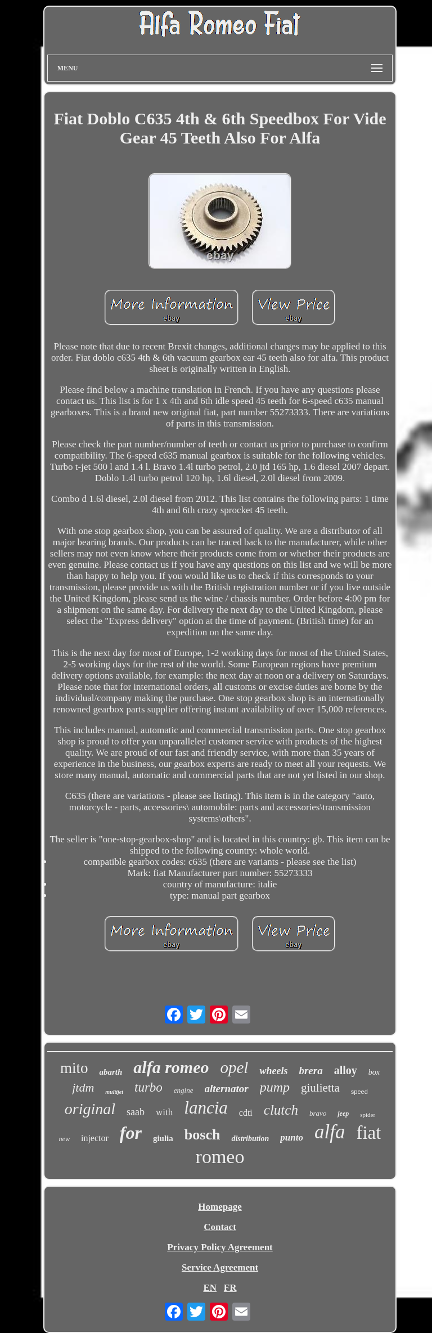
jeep (343, 1113)
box (374, 1072)
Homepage (219, 1206)
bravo (317, 1113)
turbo (148, 1087)
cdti (246, 1112)
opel (234, 1067)
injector (95, 1138)
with (164, 1112)
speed (359, 1091)
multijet (114, 1092)
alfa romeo (171, 1067)
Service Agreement (220, 1267)
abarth (110, 1071)
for (131, 1133)
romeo (220, 1156)
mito (74, 1068)
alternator (227, 1088)
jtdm (83, 1087)
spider (367, 1114)
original (90, 1108)
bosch (202, 1134)
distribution (250, 1138)
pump (275, 1087)
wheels (273, 1070)
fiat (368, 1133)
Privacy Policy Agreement (220, 1247)
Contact (220, 1227)
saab (136, 1111)
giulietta (320, 1087)
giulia (163, 1138)
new (64, 1139)
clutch (281, 1109)
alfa (329, 1132)
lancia (206, 1107)
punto (291, 1137)
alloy (345, 1070)
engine (184, 1090)
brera (310, 1070)
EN (210, 1287)
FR (230, 1287)
